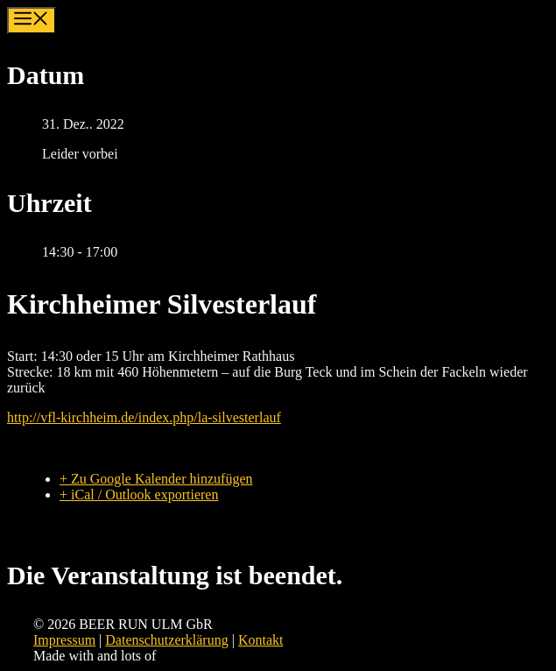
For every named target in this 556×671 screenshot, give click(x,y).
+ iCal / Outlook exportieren (139, 494)
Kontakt (261, 639)
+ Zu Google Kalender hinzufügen (156, 478)
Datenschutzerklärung (166, 639)
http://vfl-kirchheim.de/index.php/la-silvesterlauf (144, 417)
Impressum (64, 639)
